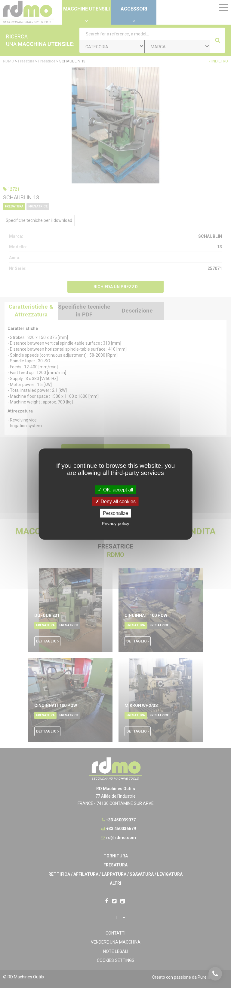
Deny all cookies (115, 501)
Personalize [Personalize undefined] (115, 513)
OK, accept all (115, 489)
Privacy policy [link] (115, 523)
